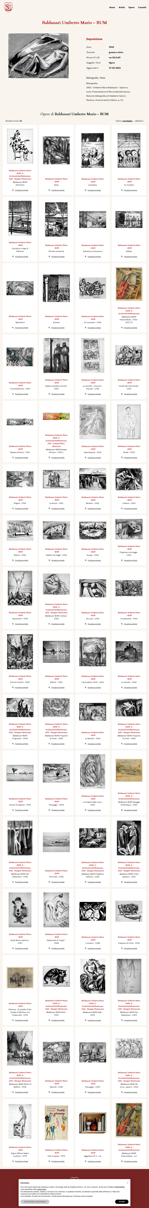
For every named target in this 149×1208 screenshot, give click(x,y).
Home (112, 7)
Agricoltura (20, 333)
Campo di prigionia (17, 815)
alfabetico (139, 121)
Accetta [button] (122, 1202)
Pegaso (17, 514)
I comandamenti (17, 399)
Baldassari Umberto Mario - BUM (74, 23)
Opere (131, 7)
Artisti (122, 7)
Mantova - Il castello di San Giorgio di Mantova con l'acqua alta (20, 1023)
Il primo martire (17, 693)
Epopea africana (17, 463)
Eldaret (17, 566)
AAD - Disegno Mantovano (20, 189)
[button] (127, 1183)
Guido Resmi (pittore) (19, 951)
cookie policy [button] (41, 1189)
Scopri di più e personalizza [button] (35, 1202)
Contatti (142, 7)
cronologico (127, 121)
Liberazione (17, 629)
